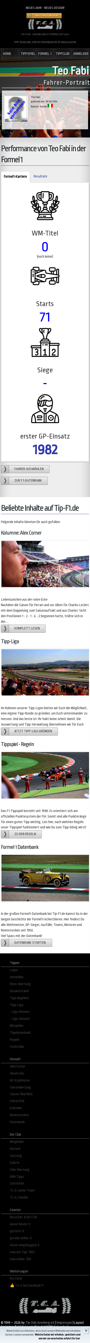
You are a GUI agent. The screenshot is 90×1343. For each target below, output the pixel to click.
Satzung (16, 1156)
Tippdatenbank (20, 1033)
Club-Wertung (20, 1170)
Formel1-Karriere (14, 177)
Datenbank (17, 1122)
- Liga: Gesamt (20, 1019)
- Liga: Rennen (20, 1012)
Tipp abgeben (19, 998)
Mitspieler (17, 1026)
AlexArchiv (17, 1073)
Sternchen (17, 1183)
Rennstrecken (19, 1115)
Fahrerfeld (17, 1101)
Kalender (16, 1108)
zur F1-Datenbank (28, 480)
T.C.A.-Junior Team (22, 1190)
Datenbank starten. (30, 943)
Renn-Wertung (20, 984)
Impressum (64, 1323)
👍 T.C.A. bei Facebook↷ (27, 1286)
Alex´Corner (17, 1066)
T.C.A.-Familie (19, 1197)
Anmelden (17, 977)
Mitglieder (17, 1142)
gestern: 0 (17, 1231)
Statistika (17, 1047)
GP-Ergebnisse (20, 1080)
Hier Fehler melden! (46, 15)
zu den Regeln (25, 834)
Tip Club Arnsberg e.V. (40, 1323)
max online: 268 (20, 1259)
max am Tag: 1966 (22, 1252)
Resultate (40, 176)
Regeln (14, 1040)
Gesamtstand (19, 991)
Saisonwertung (20, 1087)
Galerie (14, 1163)
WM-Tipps (17, 1177)
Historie (15, 1149)
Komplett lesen (27, 628)
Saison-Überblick (21, 1094)
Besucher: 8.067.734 (23, 1217)
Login (14, 970)
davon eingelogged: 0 (24, 1245)
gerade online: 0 (21, 1238)
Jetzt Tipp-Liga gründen (33, 731)
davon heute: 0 (20, 1224)
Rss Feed (16, 1279)
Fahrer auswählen (29, 469)
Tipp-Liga (16, 1005)
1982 (45, 450)
